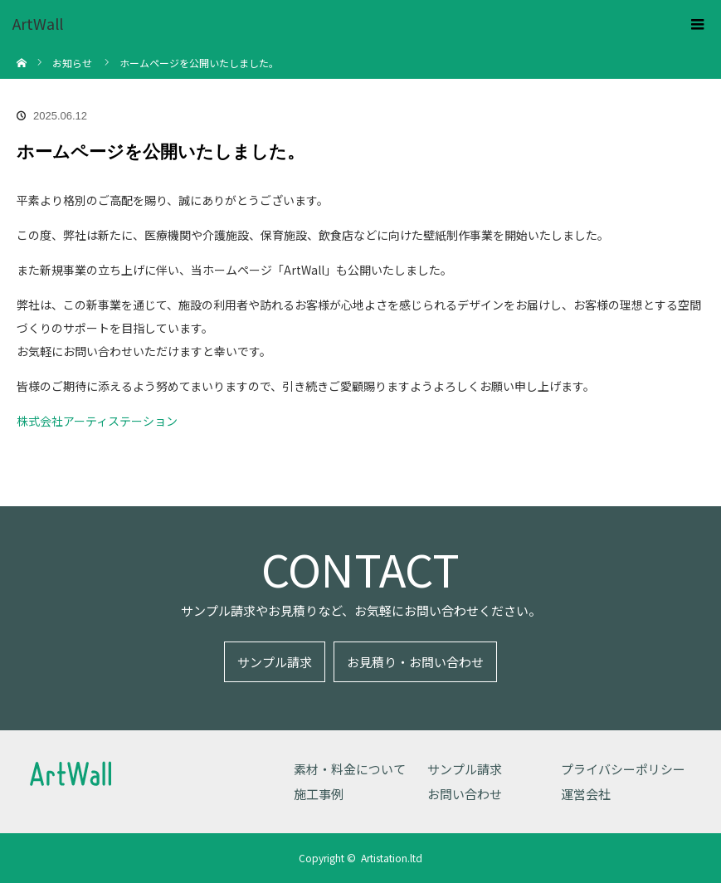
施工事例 (318, 794)
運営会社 (586, 794)
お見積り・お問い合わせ (415, 662)
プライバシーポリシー (623, 769)
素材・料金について (350, 769)
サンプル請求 (274, 662)
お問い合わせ (464, 794)
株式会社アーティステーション (97, 420)
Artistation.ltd (391, 858)
